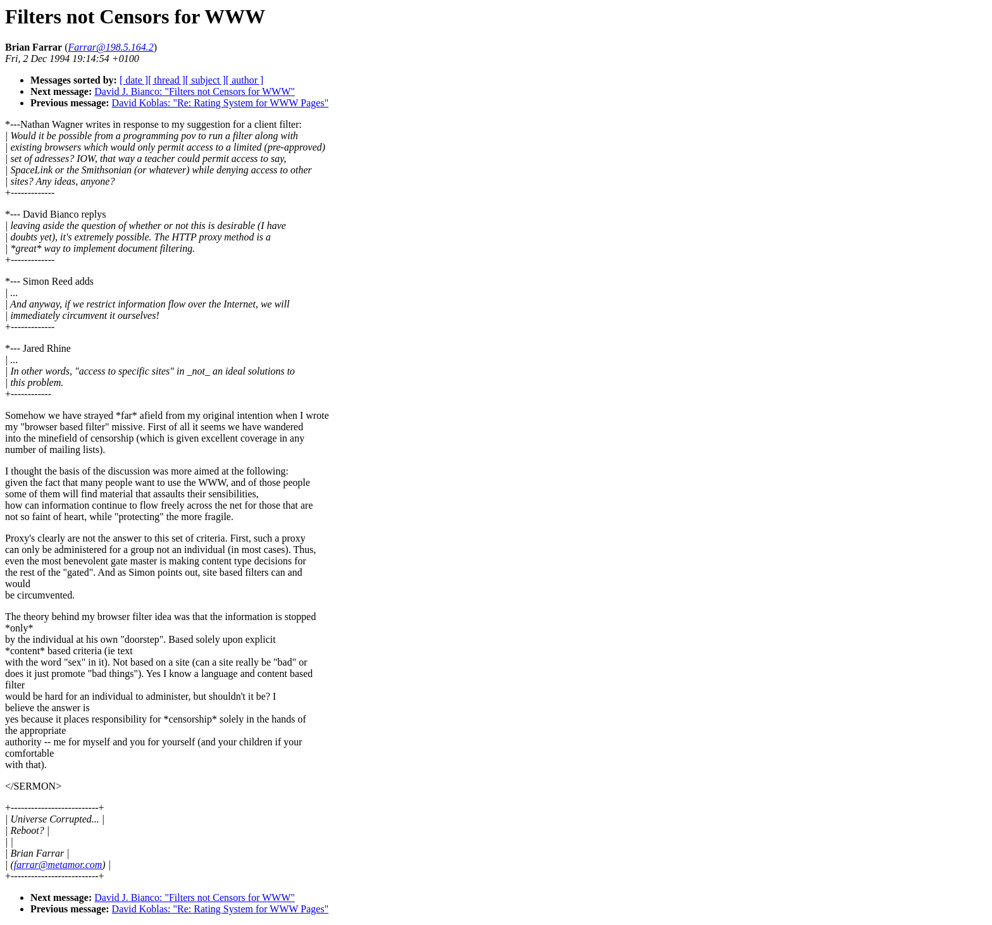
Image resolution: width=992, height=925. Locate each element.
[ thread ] (166, 80)
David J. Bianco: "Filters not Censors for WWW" (194, 91)
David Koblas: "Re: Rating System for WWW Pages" (220, 102)
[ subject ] (205, 80)
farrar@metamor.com (58, 864)
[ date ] (134, 80)
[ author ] (245, 80)
